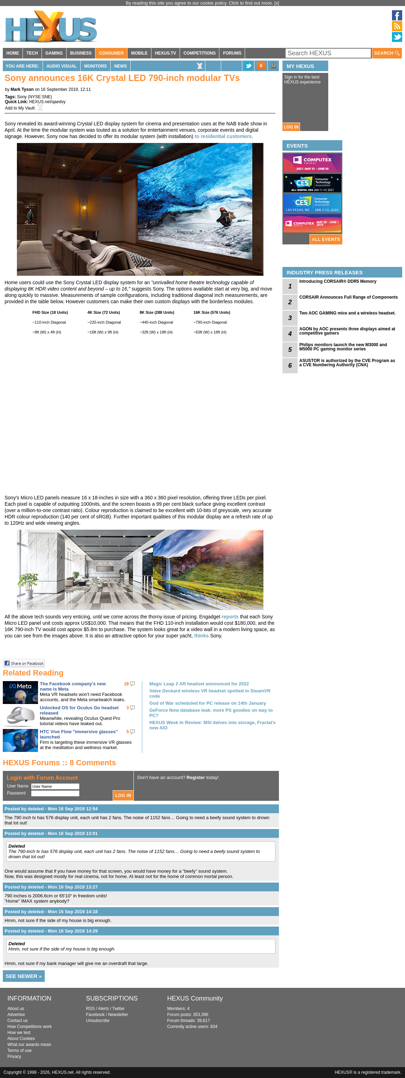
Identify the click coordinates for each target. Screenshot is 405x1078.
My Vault (26, 108)
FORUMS (232, 53)
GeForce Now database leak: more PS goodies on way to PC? (211, 713)
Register (196, 777)
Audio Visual (61, 66)
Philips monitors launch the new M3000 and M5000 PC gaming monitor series (343, 347)
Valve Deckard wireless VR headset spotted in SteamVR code (209, 693)
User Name (18, 786)
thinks (201, 635)
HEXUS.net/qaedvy (47, 101)
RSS (90, 1008)
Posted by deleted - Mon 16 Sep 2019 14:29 (51, 931)
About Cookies (21, 1038)
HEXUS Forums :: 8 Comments (59, 762)
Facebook (95, 1014)
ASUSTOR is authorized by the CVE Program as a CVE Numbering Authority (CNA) (347, 363)
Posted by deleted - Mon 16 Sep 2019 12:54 (51, 808)
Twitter (118, 1008)
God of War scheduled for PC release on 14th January (207, 703)
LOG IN (291, 127)
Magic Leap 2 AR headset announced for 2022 (199, 683)
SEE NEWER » (24, 976)
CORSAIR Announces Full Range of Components (348, 297)
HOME (12, 53)
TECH (32, 53)
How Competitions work (29, 1026)
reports (230, 616)
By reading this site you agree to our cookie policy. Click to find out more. (200, 3)
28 (126, 683)
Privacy (14, 1056)
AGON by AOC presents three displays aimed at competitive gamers (347, 331)
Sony (21, 96)
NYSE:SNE (40, 96)
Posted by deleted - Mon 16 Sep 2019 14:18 (51, 911)
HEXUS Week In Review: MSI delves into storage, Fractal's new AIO (212, 725)
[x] (276, 3)
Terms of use (19, 1050)
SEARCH (387, 53)
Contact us (17, 1020)
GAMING (54, 53)
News (120, 66)
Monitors (95, 66)
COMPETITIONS (199, 53)
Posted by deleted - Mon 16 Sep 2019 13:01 (51, 833)
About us (15, 1008)
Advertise (16, 1014)
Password (16, 793)
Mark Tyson (22, 89)
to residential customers (223, 136)
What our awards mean (29, 1044)
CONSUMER (111, 53)
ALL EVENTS (326, 239)
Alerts (103, 1008)
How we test (18, 1032)
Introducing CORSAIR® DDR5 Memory (337, 281)
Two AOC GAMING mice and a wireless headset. (347, 313)
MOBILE (139, 53)
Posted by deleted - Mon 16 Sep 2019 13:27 (51, 887)
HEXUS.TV (165, 53)
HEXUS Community (195, 998)
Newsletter (118, 1014)
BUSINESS (81, 53)
